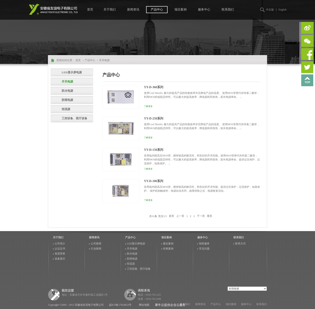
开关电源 (104, 60)
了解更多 (148, 106)
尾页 (209, 216)
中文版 (270, 9)
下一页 (201, 216)
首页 (90, 9)
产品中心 (90, 60)
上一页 (180, 216)
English (282, 9)
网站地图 (143, 304)
